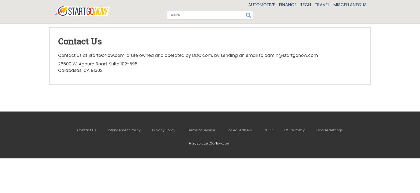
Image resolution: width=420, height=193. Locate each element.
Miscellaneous (350, 5)
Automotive (261, 5)
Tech (305, 5)
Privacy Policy (163, 130)
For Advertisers (239, 130)
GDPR (268, 130)
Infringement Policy (124, 130)
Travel (322, 5)
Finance (288, 5)
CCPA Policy (294, 130)
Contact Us (86, 130)
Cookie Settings (329, 130)
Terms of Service (201, 130)
